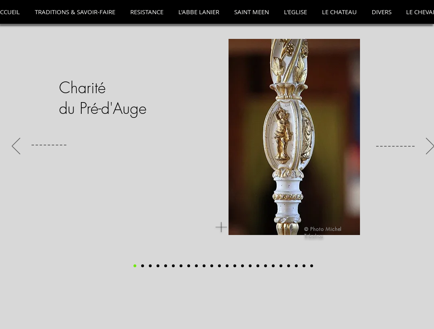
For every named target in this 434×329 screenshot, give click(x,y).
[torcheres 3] (288, 266)
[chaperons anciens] (219, 266)
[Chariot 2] (304, 266)
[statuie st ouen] (165, 266)
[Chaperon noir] (211, 266)
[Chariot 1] (296, 266)
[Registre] (181, 266)
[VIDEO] (311, 266)
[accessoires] (188, 266)
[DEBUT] (134, 266)
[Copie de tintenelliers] (265, 266)
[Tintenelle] (250, 266)
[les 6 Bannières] (196, 266)
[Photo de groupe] (142, 266)
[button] (75, 12)
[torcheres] (273, 266)
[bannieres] (204, 266)
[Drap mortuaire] (234, 266)
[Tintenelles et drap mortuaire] (242, 266)
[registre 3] (173, 266)
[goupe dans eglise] (150, 266)
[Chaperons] (227, 266)
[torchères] (280, 266)
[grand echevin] (158, 266)
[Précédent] (16, 147)
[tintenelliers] (257, 266)
